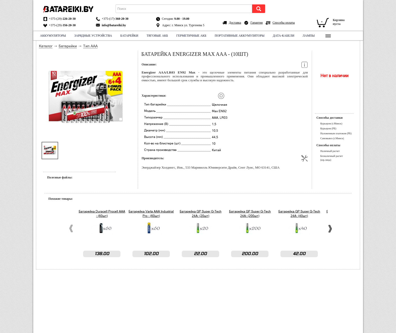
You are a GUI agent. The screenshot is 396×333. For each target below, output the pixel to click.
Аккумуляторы (53, 35)
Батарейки (129, 35)
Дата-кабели (283, 35)
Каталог (45, 46)
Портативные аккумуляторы (239, 35)
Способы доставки (329, 117)
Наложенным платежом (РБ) (336, 133)
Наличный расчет (330, 151)
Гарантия (257, 22)
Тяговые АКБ (157, 35)
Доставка (235, 22)
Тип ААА (90, 46)
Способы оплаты (283, 22)
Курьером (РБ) (328, 128)
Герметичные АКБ (191, 35)
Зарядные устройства (93, 35)
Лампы (309, 35)
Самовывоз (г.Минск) (332, 138)
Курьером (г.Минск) (331, 123)
